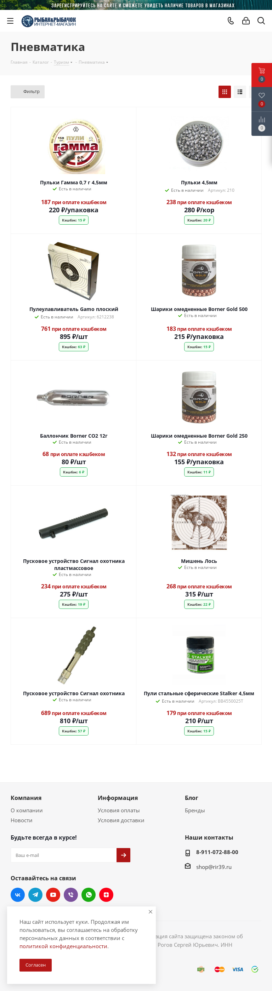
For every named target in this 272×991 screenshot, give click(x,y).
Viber (71, 895)
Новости (22, 820)
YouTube (53, 895)
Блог (191, 798)
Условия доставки (121, 820)
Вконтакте (18, 895)
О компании (27, 810)
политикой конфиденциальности (63, 946)
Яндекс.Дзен (106, 895)
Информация (118, 798)
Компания (26, 798)
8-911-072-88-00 (217, 851)
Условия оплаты (119, 810)
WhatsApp (88, 895)
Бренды (195, 810)
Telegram (35, 895)
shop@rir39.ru (214, 866)
